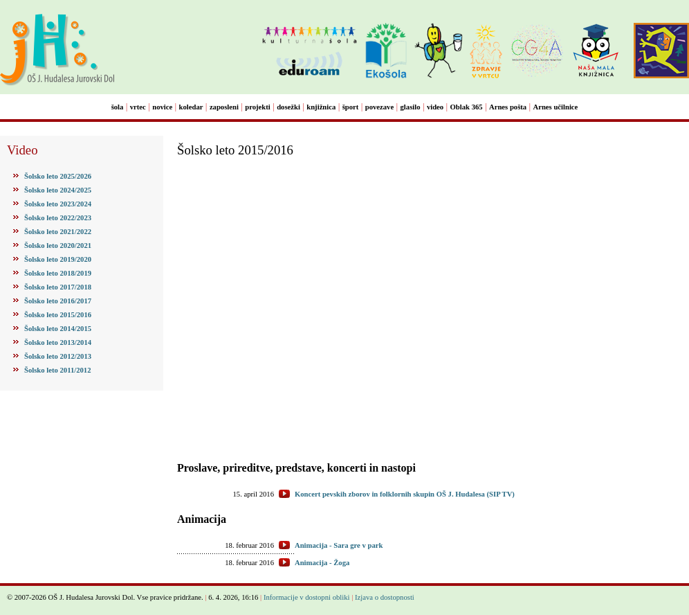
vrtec (138, 107)
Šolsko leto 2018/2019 (57, 273)
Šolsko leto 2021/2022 (57, 231)
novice (162, 107)
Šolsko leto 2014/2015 (57, 328)
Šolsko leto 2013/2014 (57, 342)
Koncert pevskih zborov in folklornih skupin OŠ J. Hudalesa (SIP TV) (405, 494)
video (435, 107)
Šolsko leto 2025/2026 (57, 176)
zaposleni (224, 107)
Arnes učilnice (555, 107)
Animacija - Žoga (322, 563)
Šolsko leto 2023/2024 (57, 204)
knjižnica (321, 107)
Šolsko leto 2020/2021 (57, 245)
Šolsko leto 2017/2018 (57, 287)
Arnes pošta (507, 107)
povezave (379, 107)
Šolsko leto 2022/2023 (57, 218)
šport (350, 107)
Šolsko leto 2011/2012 (57, 370)
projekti (257, 107)
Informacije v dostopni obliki (307, 597)
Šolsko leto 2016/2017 (57, 301)
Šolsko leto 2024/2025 (57, 190)
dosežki (288, 107)
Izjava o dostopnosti (384, 597)
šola (117, 107)
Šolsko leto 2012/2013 (57, 356)
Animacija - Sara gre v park (339, 545)
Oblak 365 (466, 107)
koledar (191, 107)
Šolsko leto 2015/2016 (57, 315)
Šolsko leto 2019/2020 (57, 259)
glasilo (411, 107)
